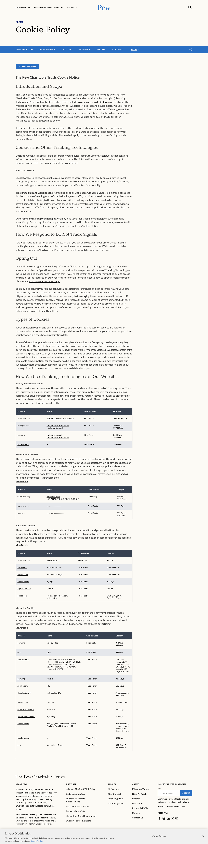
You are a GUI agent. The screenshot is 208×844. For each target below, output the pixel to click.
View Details (22, 483)
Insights (112, 786)
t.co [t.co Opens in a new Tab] (19, 747)
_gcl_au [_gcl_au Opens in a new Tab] (50, 644)
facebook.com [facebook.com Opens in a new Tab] (23, 740)
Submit (186, 795)
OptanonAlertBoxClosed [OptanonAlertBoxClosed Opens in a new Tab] (58, 427)
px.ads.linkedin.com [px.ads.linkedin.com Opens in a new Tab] (26, 718)
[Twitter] (172, 820)
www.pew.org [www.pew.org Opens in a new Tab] (23, 508)
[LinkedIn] (168, 820)
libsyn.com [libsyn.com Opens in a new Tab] (22, 569)
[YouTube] (177, 820)
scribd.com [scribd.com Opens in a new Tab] (22, 597)
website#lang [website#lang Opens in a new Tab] (52, 562)
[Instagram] (164, 820)
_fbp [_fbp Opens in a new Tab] (56, 644)
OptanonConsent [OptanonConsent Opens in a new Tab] (55, 429)
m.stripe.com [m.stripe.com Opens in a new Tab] (23, 446)
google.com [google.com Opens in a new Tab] (22, 687)
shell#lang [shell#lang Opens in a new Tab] (69, 420)
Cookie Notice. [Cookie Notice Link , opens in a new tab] (37, 841)
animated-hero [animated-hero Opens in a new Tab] (53, 498)
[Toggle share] (190, 50)
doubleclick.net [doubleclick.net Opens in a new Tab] (24, 694)
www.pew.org (84, 103)
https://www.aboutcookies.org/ (44, 283)
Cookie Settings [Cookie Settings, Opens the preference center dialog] (159, 836)
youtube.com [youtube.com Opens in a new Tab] (23, 661)
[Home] (40, 778)
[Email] (169, 795)
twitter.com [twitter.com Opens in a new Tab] (22, 576)
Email (159, 790)
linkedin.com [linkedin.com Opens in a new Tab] (23, 583)
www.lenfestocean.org (103, 103)
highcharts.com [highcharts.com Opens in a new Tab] (24, 590)
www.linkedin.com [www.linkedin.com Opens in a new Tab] (25, 711)
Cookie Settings (28, 68)
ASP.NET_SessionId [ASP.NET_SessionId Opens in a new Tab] (55, 420)
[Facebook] (159, 820)
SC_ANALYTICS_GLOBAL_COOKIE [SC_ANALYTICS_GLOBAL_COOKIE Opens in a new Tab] (63, 501)
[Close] (203, 836)
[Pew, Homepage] (103, 7)
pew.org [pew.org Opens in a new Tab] (21, 515)
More (136, 49)
